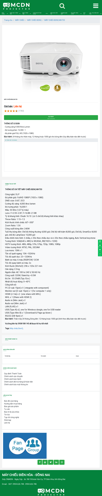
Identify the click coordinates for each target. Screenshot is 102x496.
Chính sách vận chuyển (13, 376)
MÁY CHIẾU (3, 13)
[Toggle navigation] (62, 5)
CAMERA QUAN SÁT (64, 13)
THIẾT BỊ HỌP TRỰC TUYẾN (37, 13)
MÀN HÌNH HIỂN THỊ (54, 13)
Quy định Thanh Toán (13, 374)
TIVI (47, 13)
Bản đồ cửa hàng (11, 401)
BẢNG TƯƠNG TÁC (25, 13)
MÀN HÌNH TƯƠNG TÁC (14, 13)
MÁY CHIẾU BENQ (34, 20)
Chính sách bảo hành (12, 379)
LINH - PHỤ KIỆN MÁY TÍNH (94, 13)
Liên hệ (7, 423)
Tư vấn (7, 409)
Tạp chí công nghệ (11, 417)
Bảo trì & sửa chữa (11, 412)
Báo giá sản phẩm (11, 406)
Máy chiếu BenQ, (16, 328)
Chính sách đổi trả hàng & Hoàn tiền (18, 382)
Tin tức (7, 415)
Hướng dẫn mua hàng (13, 404)
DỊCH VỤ (84, 13)
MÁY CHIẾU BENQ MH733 (54, 20)
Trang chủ (8, 20)
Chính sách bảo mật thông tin (16, 384)
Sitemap (7, 420)
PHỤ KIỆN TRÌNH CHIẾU (74, 13)
